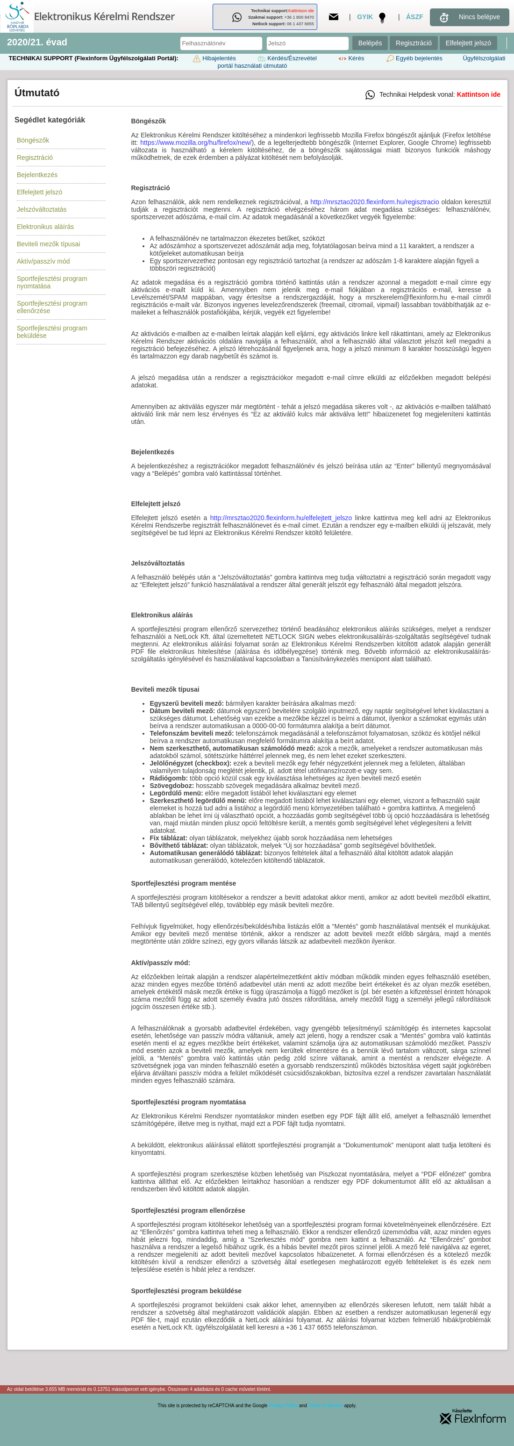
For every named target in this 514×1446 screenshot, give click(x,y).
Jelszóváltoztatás (42, 209)
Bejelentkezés (37, 175)
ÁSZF (414, 17)
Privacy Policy (283, 1405)
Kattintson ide (301, 10)
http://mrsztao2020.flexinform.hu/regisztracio (374, 202)
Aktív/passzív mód (43, 261)
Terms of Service (325, 1405)
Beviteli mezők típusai (48, 244)
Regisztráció (414, 43)
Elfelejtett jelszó (468, 43)
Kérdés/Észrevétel (286, 58)
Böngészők (33, 140)
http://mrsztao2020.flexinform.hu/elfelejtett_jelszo (281, 518)
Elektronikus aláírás (45, 226)
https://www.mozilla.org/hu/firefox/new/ (195, 142)
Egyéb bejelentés (414, 58)
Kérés (350, 58)
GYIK (365, 17)
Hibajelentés (213, 58)
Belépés (370, 43)
